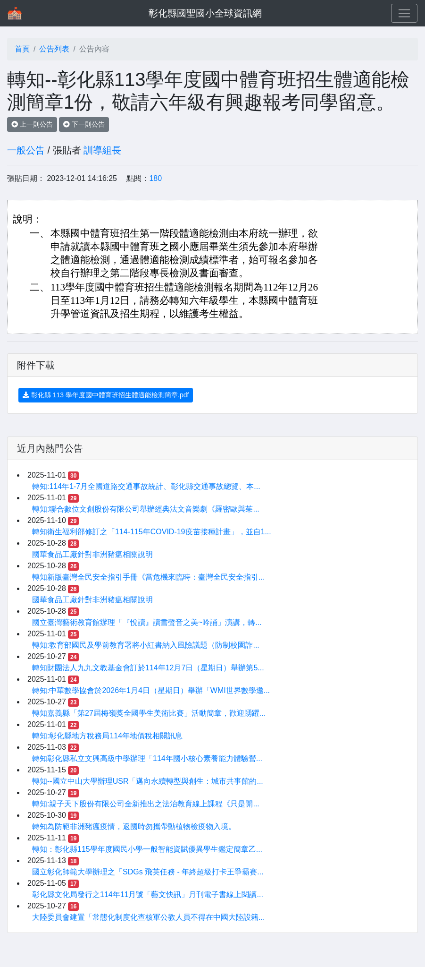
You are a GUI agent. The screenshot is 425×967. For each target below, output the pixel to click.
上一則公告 (32, 124)
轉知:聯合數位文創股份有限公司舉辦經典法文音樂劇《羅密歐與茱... (145, 509)
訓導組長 (102, 150)
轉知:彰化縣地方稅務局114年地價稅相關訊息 (107, 736)
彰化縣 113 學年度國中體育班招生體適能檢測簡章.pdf (106, 395)
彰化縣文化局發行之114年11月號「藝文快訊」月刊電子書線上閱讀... (147, 894)
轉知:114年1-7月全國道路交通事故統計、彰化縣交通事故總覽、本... (146, 486)
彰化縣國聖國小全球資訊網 (205, 13)
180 (155, 178)
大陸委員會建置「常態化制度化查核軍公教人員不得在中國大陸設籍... (148, 917)
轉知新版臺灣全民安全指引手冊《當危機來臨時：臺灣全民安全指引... (148, 577)
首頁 (22, 49)
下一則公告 (84, 124)
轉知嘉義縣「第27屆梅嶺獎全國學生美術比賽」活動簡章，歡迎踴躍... (149, 713)
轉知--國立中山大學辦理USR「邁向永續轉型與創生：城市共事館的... (147, 781)
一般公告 (26, 150)
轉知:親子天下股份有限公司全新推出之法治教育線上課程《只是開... (145, 804)
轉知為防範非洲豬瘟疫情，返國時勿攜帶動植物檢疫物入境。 (134, 826)
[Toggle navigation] (404, 13)
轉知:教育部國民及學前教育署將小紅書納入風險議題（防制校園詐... (145, 645)
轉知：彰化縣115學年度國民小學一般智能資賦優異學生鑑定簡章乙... (147, 849)
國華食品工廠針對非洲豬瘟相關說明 (92, 554)
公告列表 (54, 49)
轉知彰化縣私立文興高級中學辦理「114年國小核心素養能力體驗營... (147, 758)
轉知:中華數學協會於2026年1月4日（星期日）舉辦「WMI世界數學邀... (151, 690)
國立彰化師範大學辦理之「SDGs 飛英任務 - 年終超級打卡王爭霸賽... (148, 872)
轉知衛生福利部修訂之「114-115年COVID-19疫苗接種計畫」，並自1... (151, 532)
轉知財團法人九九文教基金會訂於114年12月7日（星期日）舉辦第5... (148, 668)
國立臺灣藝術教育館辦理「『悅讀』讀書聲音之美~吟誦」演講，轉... (147, 622)
